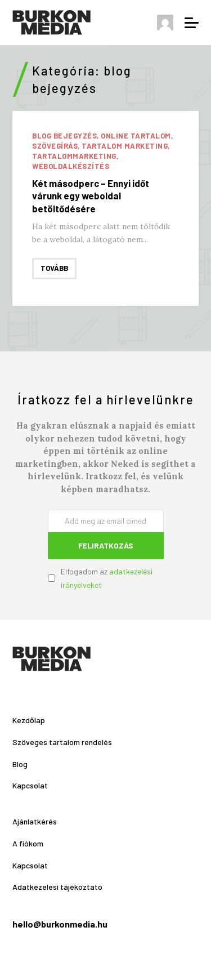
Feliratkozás (105, 545)
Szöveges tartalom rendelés (62, 742)
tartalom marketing (125, 145)
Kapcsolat (30, 785)
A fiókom (27, 843)
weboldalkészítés (70, 166)
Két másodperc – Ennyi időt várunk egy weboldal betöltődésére (90, 195)
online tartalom (136, 135)
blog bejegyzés (64, 135)
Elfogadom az (106, 578)
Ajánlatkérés (34, 821)
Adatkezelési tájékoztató (57, 886)
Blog (20, 764)
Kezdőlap (28, 720)
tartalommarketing (74, 156)
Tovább (54, 268)
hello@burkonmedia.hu (59, 924)
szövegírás (55, 145)
